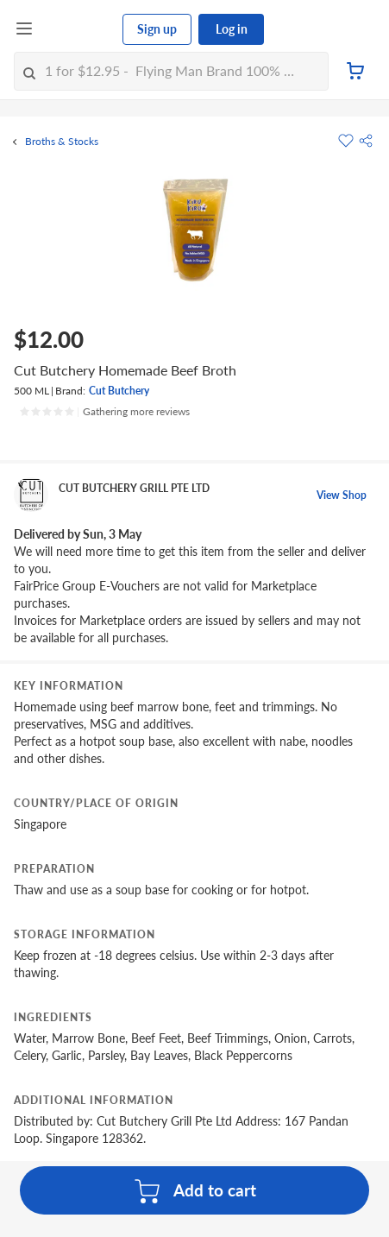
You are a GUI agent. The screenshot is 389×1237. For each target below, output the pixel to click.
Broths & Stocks (61, 141)
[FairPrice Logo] (78, 29)
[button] (365, 140)
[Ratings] (104, 412)
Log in (232, 29)
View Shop (342, 495)
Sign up (157, 29)
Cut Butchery (119, 390)
